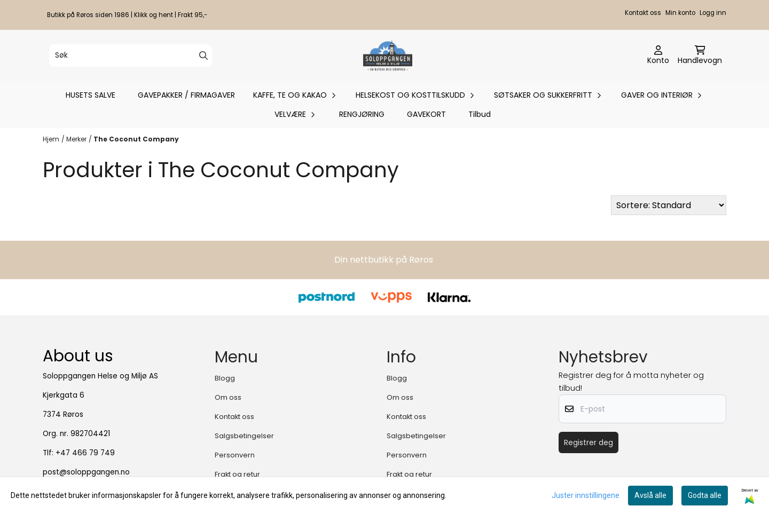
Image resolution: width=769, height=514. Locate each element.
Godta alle (704, 495)
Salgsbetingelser (244, 435)
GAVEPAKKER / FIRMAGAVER (186, 95)
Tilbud (479, 114)
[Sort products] (668, 205)
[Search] (203, 55)
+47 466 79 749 (85, 453)
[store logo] (387, 55)
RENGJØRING (361, 114)
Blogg (225, 378)
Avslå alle (650, 495)
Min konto (680, 13)
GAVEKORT (426, 114)
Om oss (228, 397)
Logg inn (713, 13)
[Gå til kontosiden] (658, 55)
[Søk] (130, 55)
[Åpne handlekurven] (699, 55)
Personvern (235, 455)
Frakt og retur (237, 474)
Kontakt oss (643, 13)
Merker (76, 139)
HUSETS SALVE (90, 95)
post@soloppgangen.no (86, 472)
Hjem (51, 139)
